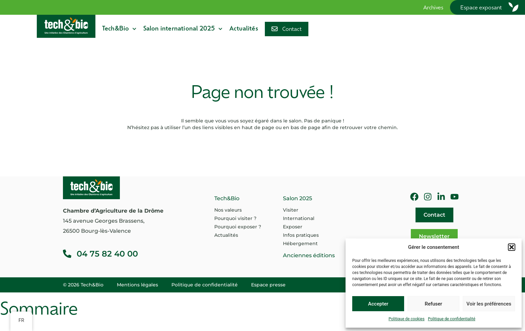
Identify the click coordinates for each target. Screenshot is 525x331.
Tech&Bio (119, 28)
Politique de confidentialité (451, 319)
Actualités (243, 29)
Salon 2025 (297, 198)
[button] (511, 247)
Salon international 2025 (183, 28)
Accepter (378, 304)
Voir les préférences (488, 304)
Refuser (433, 304)
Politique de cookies (407, 319)
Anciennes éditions (309, 255)
